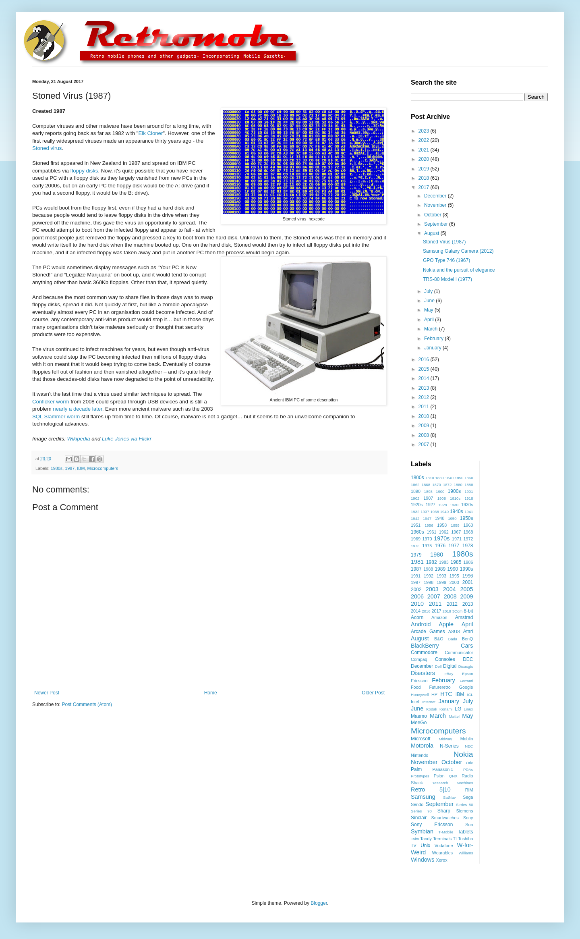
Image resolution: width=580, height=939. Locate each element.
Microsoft (421, 739)
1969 (415, 538)
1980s (56, 468)
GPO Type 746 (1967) (446, 260)
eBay (448, 673)
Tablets (465, 832)
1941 (468, 511)
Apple (446, 624)
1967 (456, 532)
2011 (424, 406)
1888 (468, 484)
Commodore (424, 652)
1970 (427, 538)
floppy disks (84, 171)
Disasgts (465, 666)
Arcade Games (428, 631)
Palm (416, 769)
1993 (441, 575)
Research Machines (452, 783)
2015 (424, 369)
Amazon (439, 617)
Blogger (319, 903)
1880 (458, 484)
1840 (449, 478)
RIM (469, 789)
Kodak (431, 709)
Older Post (373, 693)
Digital (449, 666)
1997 (415, 582)
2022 (424, 140)
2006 (417, 596)
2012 (424, 397)
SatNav (449, 797)
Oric (469, 762)
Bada (452, 639)
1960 (468, 525)
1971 (457, 538)
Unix (425, 845)
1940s (456, 511)
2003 (432, 589)
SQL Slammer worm (56, 416)
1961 (431, 532)
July (429, 291)
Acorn (417, 617)
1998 (428, 582)
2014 (424, 378)
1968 (468, 532)
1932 (415, 511)
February (434, 338)
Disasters (423, 673)
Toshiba (465, 838)
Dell (438, 666)
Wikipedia (78, 439)
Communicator (459, 652)
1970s (442, 538)
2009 (424, 425)
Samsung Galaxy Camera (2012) (458, 251)
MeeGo (419, 722)
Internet (428, 702)
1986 (468, 562)
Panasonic (443, 769)
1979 (416, 555)
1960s (417, 532)
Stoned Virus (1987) (444, 242)
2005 (466, 589)
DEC (468, 659)
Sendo (417, 804)
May (429, 310)
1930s (467, 504)
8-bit (468, 611)
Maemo (419, 716)
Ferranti (466, 681)
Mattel (454, 716)
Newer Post (46, 693)
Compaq (419, 659)
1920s (417, 504)
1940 (444, 511)
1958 (442, 525)
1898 (428, 491)
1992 (428, 575)
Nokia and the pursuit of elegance (459, 270)
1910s (455, 498)
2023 (424, 131)
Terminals (442, 838)
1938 (434, 511)
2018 (424, 178)
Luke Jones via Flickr (126, 439)
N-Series (449, 746)
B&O (438, 638)
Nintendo (419, 755)
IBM (81, 468)
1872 (447, 484)
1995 (454, 575)
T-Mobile (446, 832)
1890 (415, 491)
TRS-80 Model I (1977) (447, 279)
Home (210, 693)
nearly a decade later (77, 409)
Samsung (423, 797)
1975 (427, 545)
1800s (417, 477)
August (432, 233)
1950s (466, 518)
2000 (454, 582)
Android (421, 624)
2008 (424, 435)
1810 (429, 478)
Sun (469, 824)
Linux (468, 709)
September (436, 224)
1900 (440, 491)
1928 (442, 505)
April (429, 319)
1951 (415, 525)
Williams (466, 853)
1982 (431, 562)
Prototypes (420, 776)
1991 (415, 575)
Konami (446, 709)
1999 (441, 582)
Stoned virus (47, 148)
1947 (427, 518)
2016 (424, 359)
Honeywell (420, 694)
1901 (468, 491)
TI (455, 838)
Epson (467, 673)
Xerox (441, 860)
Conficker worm (50, 402)
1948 (439, 518)
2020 (424, 159)
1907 (428, 498)
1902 (415, 498)
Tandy (426, 838)
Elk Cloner (150, 133)
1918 (468, 498)
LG (458, 709)
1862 (415, 484)
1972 (468, 538)
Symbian (422, 831)
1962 (444, 532)
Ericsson (419, 680)
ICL (470, 694)
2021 (424, 150)
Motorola (422, 745)
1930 (454, 505)
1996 (467, 576)
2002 (416, 589)
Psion (439, 775)
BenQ (467, 638)
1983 (444, 562)
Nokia (463, 754)
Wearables (442, 852)
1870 (436, 484)
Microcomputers (102, 468)
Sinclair (419, 818)
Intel (415, 701)
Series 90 (421, 811)
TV (413, 845)
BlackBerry (425, 645)
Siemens (464, 810)
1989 (440, 569)
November (436, 205)
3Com (457, 611)
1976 (440, 545)
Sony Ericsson (432, 824)
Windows (422, 859)
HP (434, 694)
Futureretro (439, 687)
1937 (424, 511)
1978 (467, 545)
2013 (424, 388)
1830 (439, 478)
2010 (424, 416)
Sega (468, 797)
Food (416, 687)
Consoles (445, 659)
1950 (452, 518)
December (436, 196)
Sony (468, 817)
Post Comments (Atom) (87, 704)
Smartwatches (445, 817)
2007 (424, 444)
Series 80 (464, 804)
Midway (445, 739)
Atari (468, 631)
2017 (424, 187)
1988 (428, 569)
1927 (430, 504)
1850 (459, 478)
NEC (469, 746)
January (433, 348)
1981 (417, 562)
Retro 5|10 (431, 789)
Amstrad (464, 617)
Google (466, 687)
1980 (436, 554)
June (430, 300)
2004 (449, 589)
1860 (468, 478)
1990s (466, 569)
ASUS (454, 631)
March (431, 329)
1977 (454, 545)
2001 (467, 582)
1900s (454, 491)
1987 (70, 468)
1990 (452, 569)
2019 (424, 169)
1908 (441, 498)
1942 (415, 518)
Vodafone (444, 845)
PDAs (468, 769)
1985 (456, 562)
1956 (429, 525)
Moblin (466, 738)
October (433, 215)
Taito (415, 839)
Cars (467, 645)
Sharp (443, 811)
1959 (455, 525)
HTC (446, 694)
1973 (415, 546)
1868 (426, 484)
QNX (453, 776)
